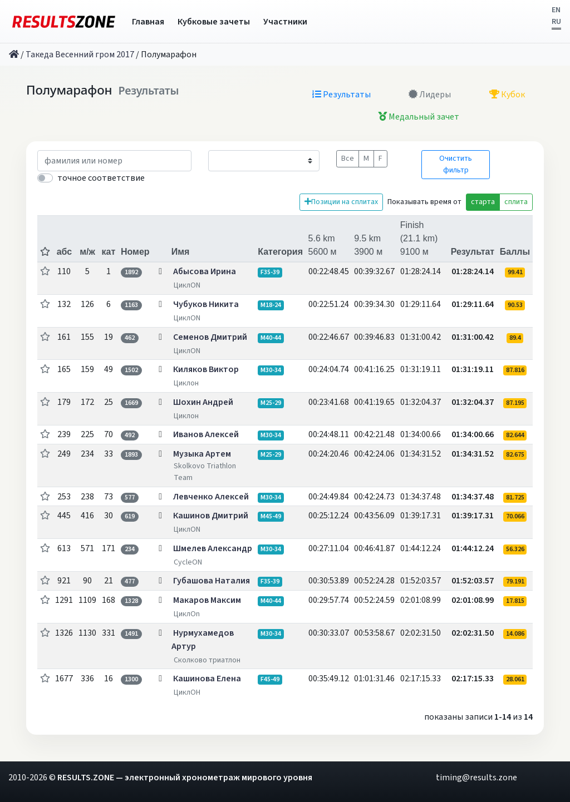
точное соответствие (101, 178)
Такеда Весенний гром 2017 (80, 54)
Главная (148, 22)
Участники (285, 22)
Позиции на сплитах (341, 201)
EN (556, 10)
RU (556, 21)
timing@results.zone (476, 777)
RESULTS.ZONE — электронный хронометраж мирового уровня (184, 777)
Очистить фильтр (455, 164)
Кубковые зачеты (214, 22)
